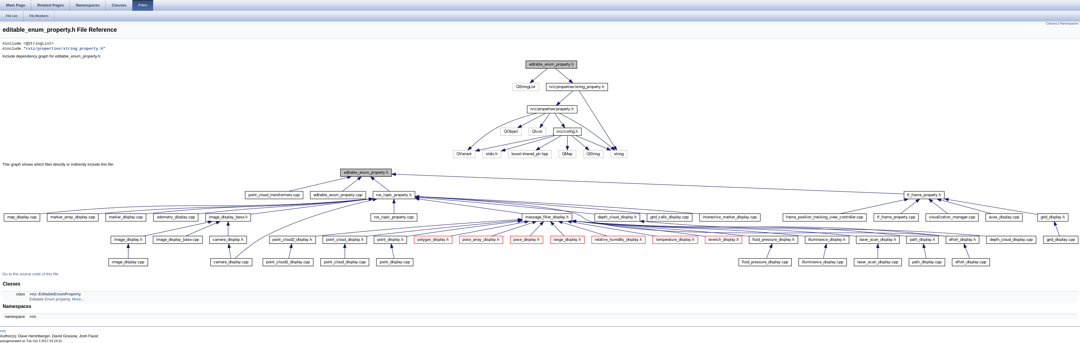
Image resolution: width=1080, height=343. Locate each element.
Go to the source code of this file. (30, 274)
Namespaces (1069, 23)
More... (78, 299)
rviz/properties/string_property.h (64, 49)
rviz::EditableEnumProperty (55, 294)
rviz (32, 316)
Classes (1051, 23)
